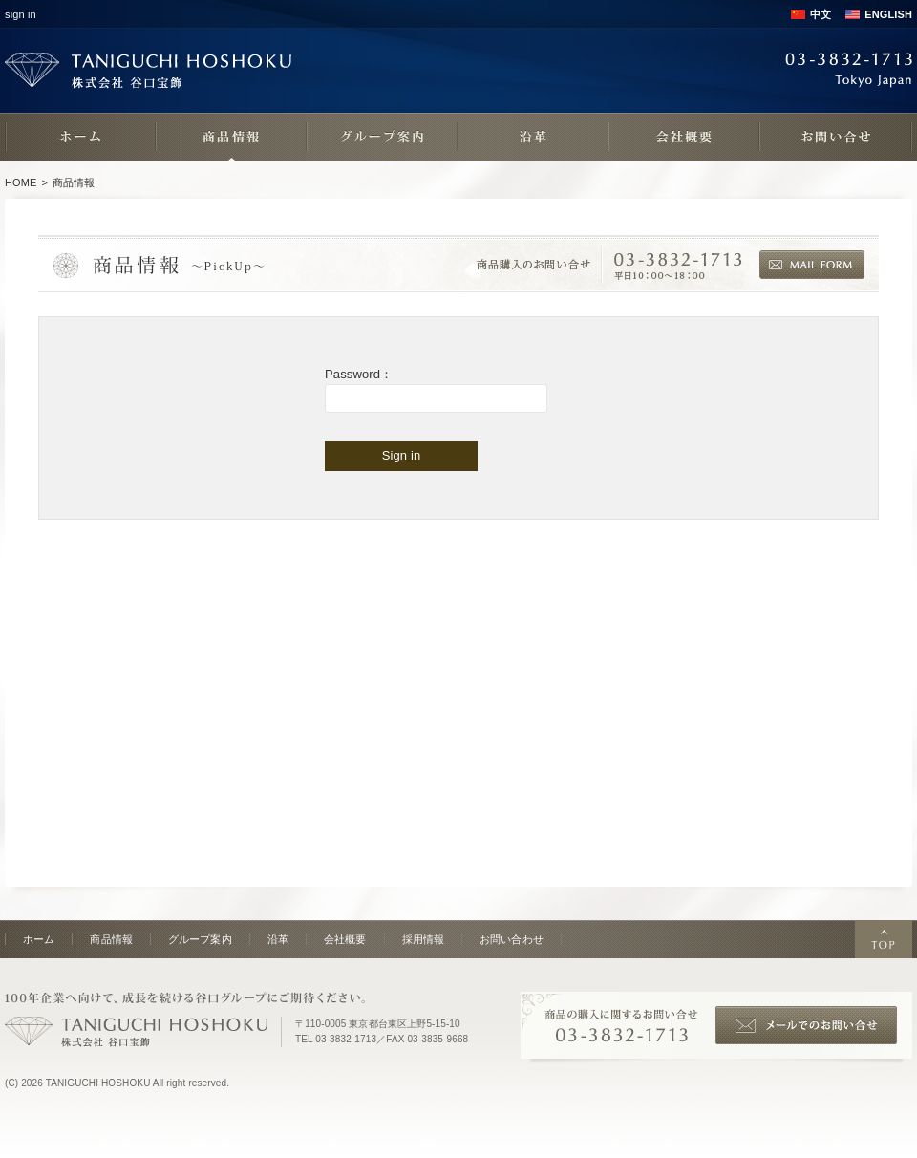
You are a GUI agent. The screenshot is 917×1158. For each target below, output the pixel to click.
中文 (820, 14)
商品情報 (111, 939)
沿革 (277, 939)
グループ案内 (200, 939)
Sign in (401, 455)
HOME (21, 182)
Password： (359, 374)
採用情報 (423, 939)
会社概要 (345, 939)
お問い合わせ (512, 939)
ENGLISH (888, 14)
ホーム (38, 939)
